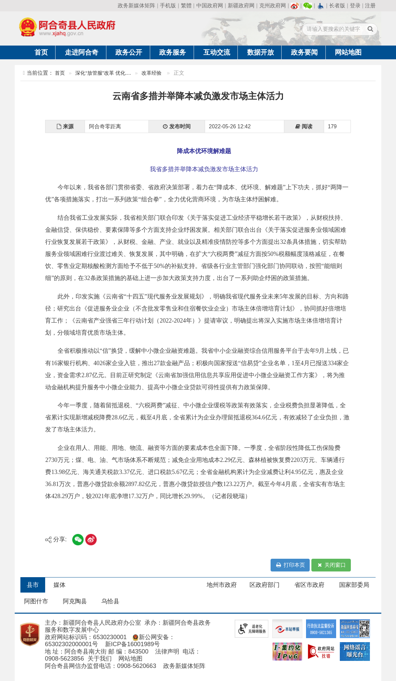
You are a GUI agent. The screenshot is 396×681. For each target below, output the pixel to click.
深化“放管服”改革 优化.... (103, 73)
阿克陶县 (75, 601)
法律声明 (167, 651)
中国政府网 (209, 5)
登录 (355, 5)
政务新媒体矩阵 (136, 5)
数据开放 (260, 52)
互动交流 (216, 52)
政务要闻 (304, 52)
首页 (41, 52)
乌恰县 (110, 601)
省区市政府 (309, 585)
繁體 (186, 5)
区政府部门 (265, 585)
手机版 (168, 5)
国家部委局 (354, 585)
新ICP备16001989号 (132, 644)
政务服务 (172, 52)
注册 (370, 5)
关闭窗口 (331, 565)
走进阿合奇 (81, 52)
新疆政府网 (241, 5)
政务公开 (128, 52)
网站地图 (348, 52)
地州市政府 (222, 585)
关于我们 (100, 658)
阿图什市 (36, 601)
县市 (33, 585)
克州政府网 (272, 5)
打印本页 (290, 565)
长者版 (337, 5)
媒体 (60, 585)
